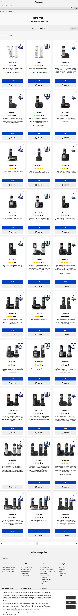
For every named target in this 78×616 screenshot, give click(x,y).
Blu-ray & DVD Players (44, 567)
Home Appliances (63, 564)
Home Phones (43, 588)
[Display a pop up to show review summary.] (70, 65)
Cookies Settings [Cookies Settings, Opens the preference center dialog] (71, 597)
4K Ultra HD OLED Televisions (8, 567)
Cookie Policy (17, 609)
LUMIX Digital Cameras (26, 571)
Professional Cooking (26, 588)
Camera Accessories (25, 575)
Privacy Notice (26, 609)
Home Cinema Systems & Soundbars (48, 571)
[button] (23, 41)
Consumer (5, 559)
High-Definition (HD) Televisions (8, 571)
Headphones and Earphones (46, 579)
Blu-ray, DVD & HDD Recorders (46, 569)
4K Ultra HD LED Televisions (8, 569)
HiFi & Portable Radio (44, 575)
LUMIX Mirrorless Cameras (26, 567)
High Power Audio (43, 577)
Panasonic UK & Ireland (6, 5)
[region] (39, 603)
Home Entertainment (45, 564)
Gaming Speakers (43, 573)
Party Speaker (43, 583)
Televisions (4, 564)
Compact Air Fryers (63, 573)
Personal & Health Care (7, 588)
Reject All (70, 602)
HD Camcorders (24, 573)
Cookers (60, 575)
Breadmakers (61, 569)
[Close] (76, 603)
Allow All (71, 607)
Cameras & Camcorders (26, 564)
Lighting (60, 571)
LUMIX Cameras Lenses (26, 569)
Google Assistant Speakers (45, 581)
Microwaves (61, 567)
